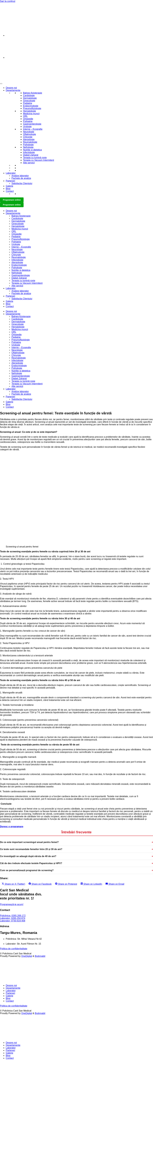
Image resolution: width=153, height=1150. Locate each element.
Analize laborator (20, 175)
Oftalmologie (29, 134)
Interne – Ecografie (32, 129)
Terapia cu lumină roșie (35, 157)
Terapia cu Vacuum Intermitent (38, 160)
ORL (25, 116)
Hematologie (29, 111)
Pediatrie (27, 103)
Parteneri (10, 181)
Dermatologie (30, 98)
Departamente (13, 90)
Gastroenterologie (32, 124)
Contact (10, 191)
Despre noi (11, 87)
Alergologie (29, 139)
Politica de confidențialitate (13, 948)
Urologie (27, 126)
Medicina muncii (31, 113)
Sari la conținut (7, 1)
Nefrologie (28, 147)
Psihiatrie (27, 121)
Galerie (9, 186)
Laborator (11, 173)
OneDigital (26, 956)
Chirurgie (27, 137)
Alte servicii (29, 162)
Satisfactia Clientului (22, 183)
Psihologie (28, 144)
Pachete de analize (21, 178)
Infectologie (29, 152)
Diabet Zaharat (30, 155)
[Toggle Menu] (1, 83)
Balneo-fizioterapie (32, 93)
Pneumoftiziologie (32, 108)
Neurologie (28, 131)
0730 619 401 (7, 11)
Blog (8, 188)
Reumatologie (30, 142)
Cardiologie (29, 95)
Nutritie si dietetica (32, 150)
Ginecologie (29, 100)
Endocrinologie (30, 106)
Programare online (12, 200)
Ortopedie (28, 119)
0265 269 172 (7, 6)
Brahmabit (40, 956)
